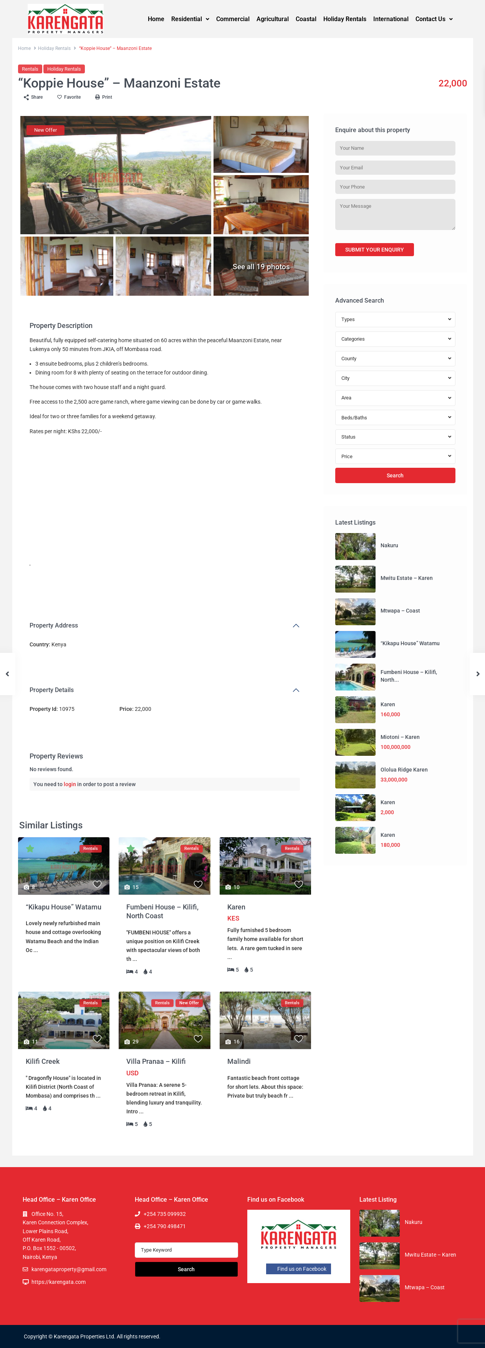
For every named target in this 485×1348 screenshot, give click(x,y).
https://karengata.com (58, 1282)
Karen (236, 907)
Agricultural (273, 19)
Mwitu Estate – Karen (407, 578)
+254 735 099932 (165, 1214)
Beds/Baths (354, 418)
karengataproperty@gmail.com (68, 1269)
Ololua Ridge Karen (404, 770)
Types (348, 319)
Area (346, 398)
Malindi (239, 1061)
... (35, 950)
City (345, 378)
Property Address (54, 625)
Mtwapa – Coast (400, 611)
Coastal (306, 19)
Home (156, 19)
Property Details (52, 690)
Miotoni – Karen (400, 737)
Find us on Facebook (298, 1269)
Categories (353, 339)
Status (348, 437)
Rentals (30, 69)
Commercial (233, 19)
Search (395, 475)
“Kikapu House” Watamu (63, 907)
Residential (190, 19)
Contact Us (434, 19)
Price (347, 456)
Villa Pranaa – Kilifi (156, 1061)
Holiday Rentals (344, 19)
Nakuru (389, 545)
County (348, 358)
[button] (190, 19)
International (391, 19)
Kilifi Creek (43, 1061)
